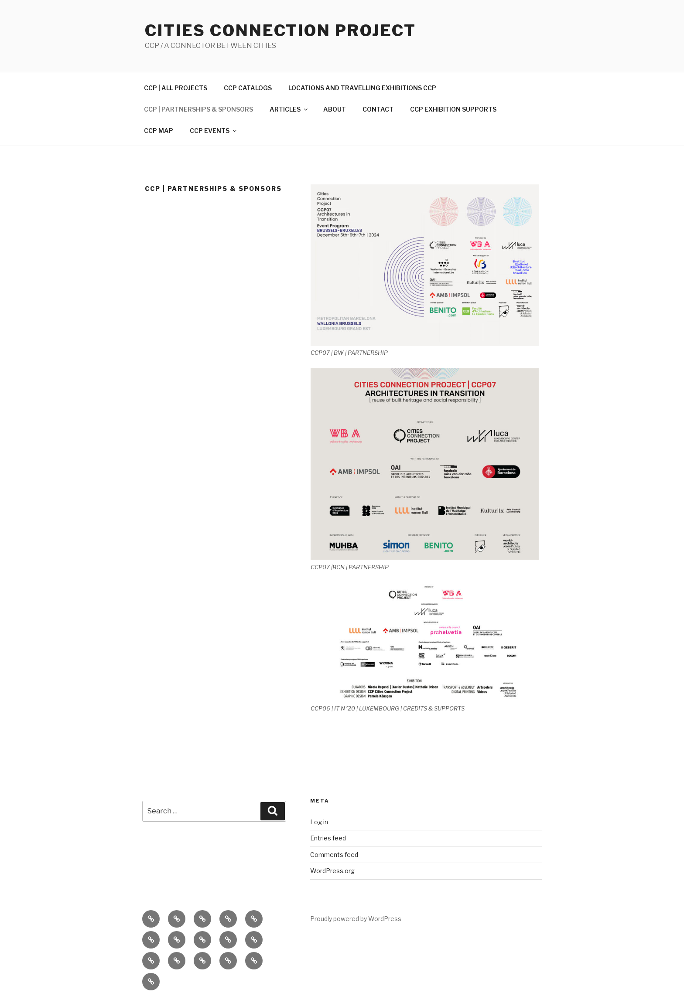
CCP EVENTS (214, 130)
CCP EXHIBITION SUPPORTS (453, 109)
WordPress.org (332, 870)
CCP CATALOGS (248, 88)
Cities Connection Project (280, 30)
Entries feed (328, 838)
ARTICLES (289, 109)
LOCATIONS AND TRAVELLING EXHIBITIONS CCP (362, 88)
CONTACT (378, 109)
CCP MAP (158, 130)
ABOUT (334, 109)
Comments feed (334, 854)
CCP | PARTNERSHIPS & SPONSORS (198, 109)
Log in (319, 822)
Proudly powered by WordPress (355, 918)
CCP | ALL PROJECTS (175, 88)
